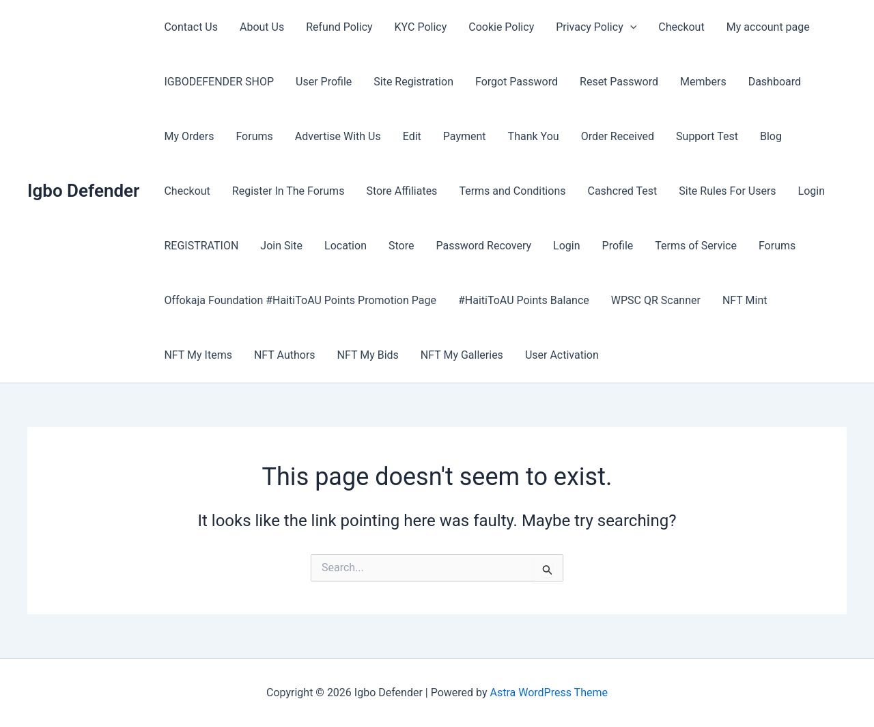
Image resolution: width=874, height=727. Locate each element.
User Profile (324, 81)
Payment (464, 136)
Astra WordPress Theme (549, 692)
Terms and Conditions (512, 190)
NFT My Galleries (462, 354)
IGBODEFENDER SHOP (219, 81)
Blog (771, 136)
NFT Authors (284, 354)
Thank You (533, 136)
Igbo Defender (83, 190)
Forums (254, 136)
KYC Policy (421, 26)
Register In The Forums (288, 190)
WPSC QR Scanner (656, 300)
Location (345, 245)
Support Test (707, 136)
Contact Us (191, 26)
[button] (630, 27)
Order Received (617, 136)
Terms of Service (696, 245)
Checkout (681, 26)
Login (811, 190)
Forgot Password (516, 81)
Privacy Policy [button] (596, 27)
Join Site (281, 245)
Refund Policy (339, 26)
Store (401, 245)
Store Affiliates (401, 190)
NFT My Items (197, 354)
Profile (618, 245)
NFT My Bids (368, 354)
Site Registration (413, 81)
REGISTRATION (201, 245)
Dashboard (774, 81)
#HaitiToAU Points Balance (523, 300)
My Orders (189, 136)
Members (703, 81)
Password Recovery (483, 245)
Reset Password (619, 81)
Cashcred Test (622, 190)
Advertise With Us (338, 136)
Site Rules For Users (727, 190)
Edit (412, 136)
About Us (262, 26)
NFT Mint (744, 300)
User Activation (562, 354)
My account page (768, 26)
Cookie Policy (501, 26)
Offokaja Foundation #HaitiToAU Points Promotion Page (300, 300)
